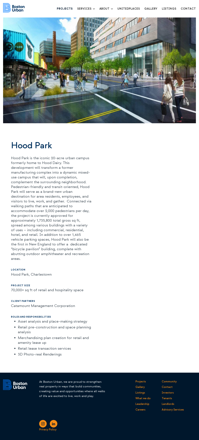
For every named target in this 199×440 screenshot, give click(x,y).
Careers (140, 409)
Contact (167, 387)
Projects (140, 381)
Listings (140, 392)
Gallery (140, 387)
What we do (143, 398)
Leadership (142, 404)
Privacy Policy (47, 429)
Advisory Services (173, 409)
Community (169, 381)
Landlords (168, 404)
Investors (168, 392)
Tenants (167, 398)
